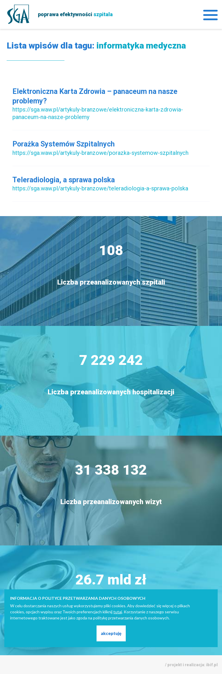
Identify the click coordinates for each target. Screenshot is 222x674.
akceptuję (111, 633)
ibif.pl (212, 664)
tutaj (117, 611)
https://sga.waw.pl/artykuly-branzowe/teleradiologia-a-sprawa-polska (100, 188)
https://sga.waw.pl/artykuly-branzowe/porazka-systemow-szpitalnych (100, 152)
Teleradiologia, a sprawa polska (63, 180)
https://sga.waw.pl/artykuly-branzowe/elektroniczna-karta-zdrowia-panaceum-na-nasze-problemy (97, 113)
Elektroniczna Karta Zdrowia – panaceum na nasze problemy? (94, 96)
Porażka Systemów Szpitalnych (63, 144)
